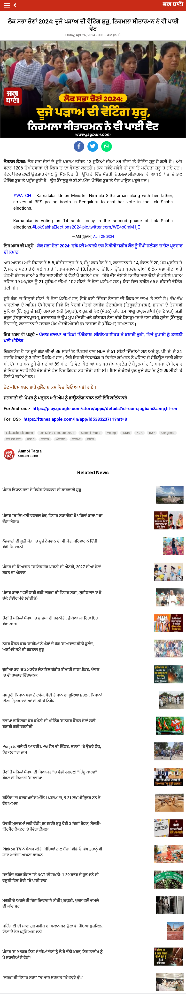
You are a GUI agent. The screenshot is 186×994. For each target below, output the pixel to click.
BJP (152, 433)
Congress (167, 433)
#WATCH (22, 195)
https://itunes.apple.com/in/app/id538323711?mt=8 (75, 419)
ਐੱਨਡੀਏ (60, 439)
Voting (111, 433)
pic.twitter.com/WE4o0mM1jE (111, 226)
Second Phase (90, 433)
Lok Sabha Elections (19, 433)
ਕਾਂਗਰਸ (45, 439)
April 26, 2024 (103, 236)
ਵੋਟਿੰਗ (90, 439)
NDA (139, 433)
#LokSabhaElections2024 (56, 226)
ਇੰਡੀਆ (76, 439)
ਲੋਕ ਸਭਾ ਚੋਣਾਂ (13, 439)
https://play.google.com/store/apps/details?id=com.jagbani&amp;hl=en (105, 408)
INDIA (126, 433)
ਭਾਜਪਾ (30, 439)
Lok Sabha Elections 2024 (57, 433)
